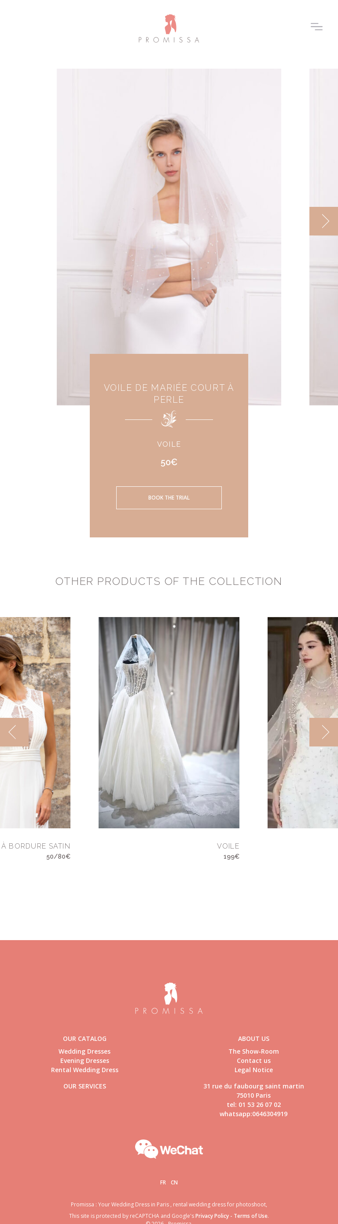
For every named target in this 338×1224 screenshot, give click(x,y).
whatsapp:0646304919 (253, 1114)
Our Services (84, 1086)
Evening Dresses (84, 1060)
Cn (174, 1182)
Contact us (254, 1060)
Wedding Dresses (84, 1051)
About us (253, 1038)
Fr (163, 1182)
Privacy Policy (212, 1216)
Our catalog (85, 1038)
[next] (323, 221)
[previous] (14, 732)
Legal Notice (254, 1070)
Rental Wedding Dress (84, 1070)
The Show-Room (253, 1051)
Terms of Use (251, 1216)
